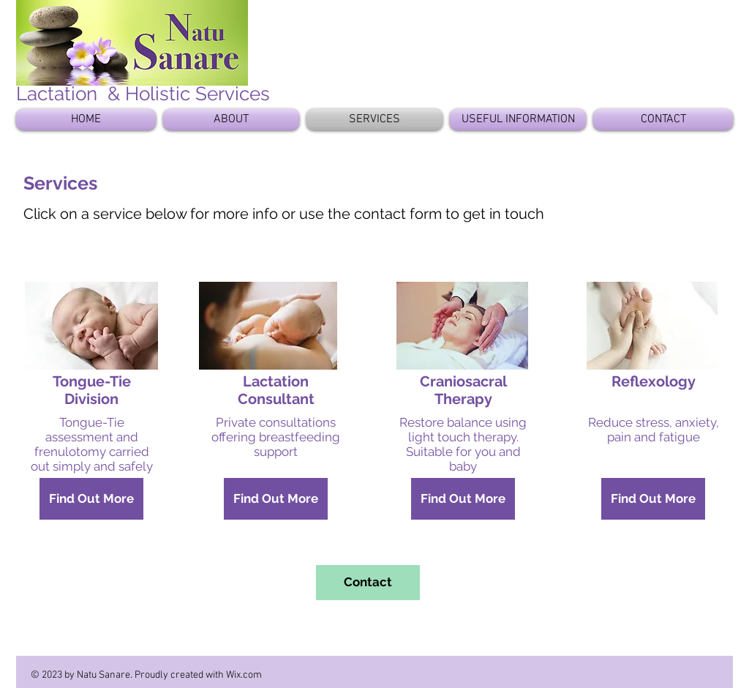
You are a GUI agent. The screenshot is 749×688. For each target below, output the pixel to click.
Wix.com (244, 675)
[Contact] (368, 582)
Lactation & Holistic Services (143, 94)
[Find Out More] (91, 499)
